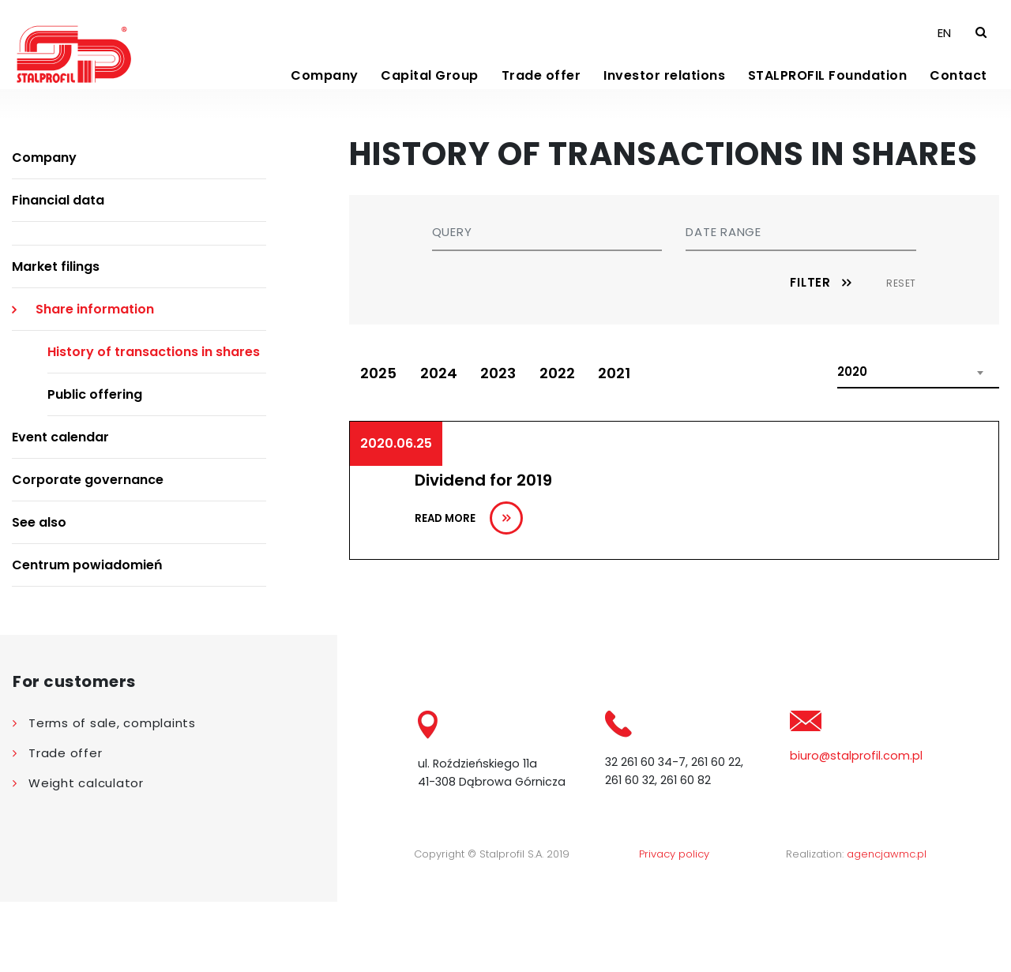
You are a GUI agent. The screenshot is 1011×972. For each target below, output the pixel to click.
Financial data (58, 269)
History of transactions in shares (153, 420)
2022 (575, 443)
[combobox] (918, 442)
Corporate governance (87, 548)
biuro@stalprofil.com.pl (856, 824)
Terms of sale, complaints (112, 790)
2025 (381, 443)
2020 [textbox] (852, 441)
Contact (958, 102)
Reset (901, 351)
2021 (638, 443)
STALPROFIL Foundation (828, 102)
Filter (810, 351)
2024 (447, 443)
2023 (511, 443)
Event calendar (60, 506)
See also (39, 591)
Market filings (56, 335)
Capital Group (430, 102)
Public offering (94, 463)
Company (325, 102)
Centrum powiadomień (87, 634)
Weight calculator (86, 851)
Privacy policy (674, 924)
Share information (95, 378)
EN (944, 56)
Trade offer (541, 102)
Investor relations (664, 102)
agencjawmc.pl (886, 924)
